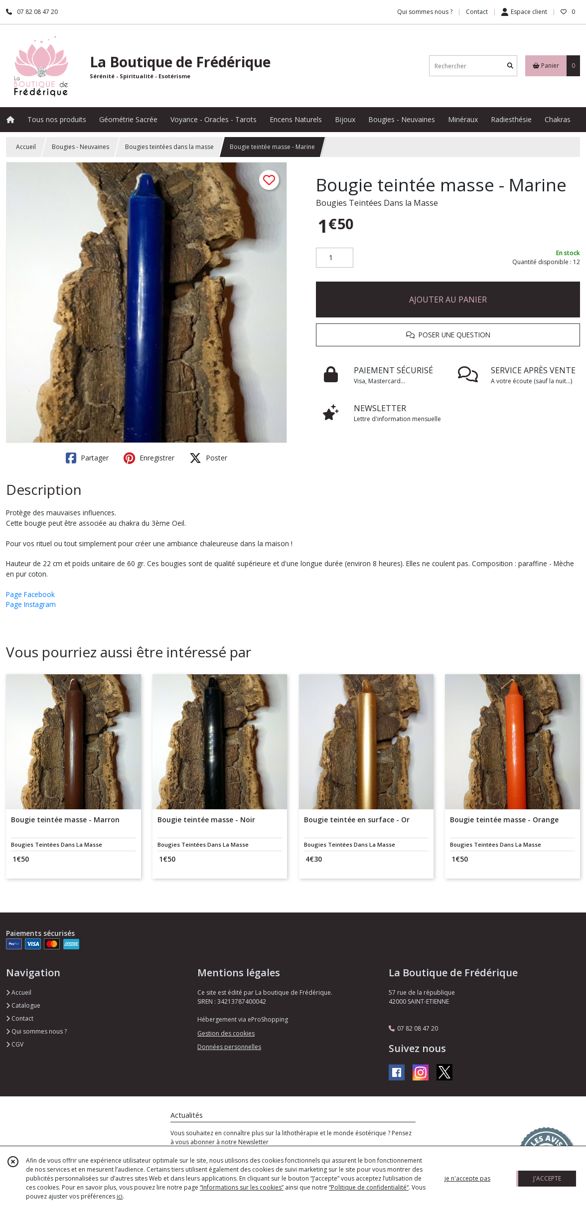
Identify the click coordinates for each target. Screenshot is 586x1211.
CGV (14, 1044)
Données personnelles (229, 1047)
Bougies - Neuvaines (80, 147)
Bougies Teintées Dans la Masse (377, 202)
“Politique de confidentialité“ (369, 1187)
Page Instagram (31, 604)
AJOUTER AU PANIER (448, 299)
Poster (208, 458)
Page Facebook (30, 594)
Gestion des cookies (226, 1033)
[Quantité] (334, 258)
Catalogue (23, 1005)
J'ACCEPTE (547, 1178)
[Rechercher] (510, 66)
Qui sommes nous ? (36, 1031)
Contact (477, 11)
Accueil (26, 147)
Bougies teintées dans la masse (169, 147)
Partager (87, 458)
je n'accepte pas (467, 1178)
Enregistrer (149, 458)
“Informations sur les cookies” (242, 1187)
